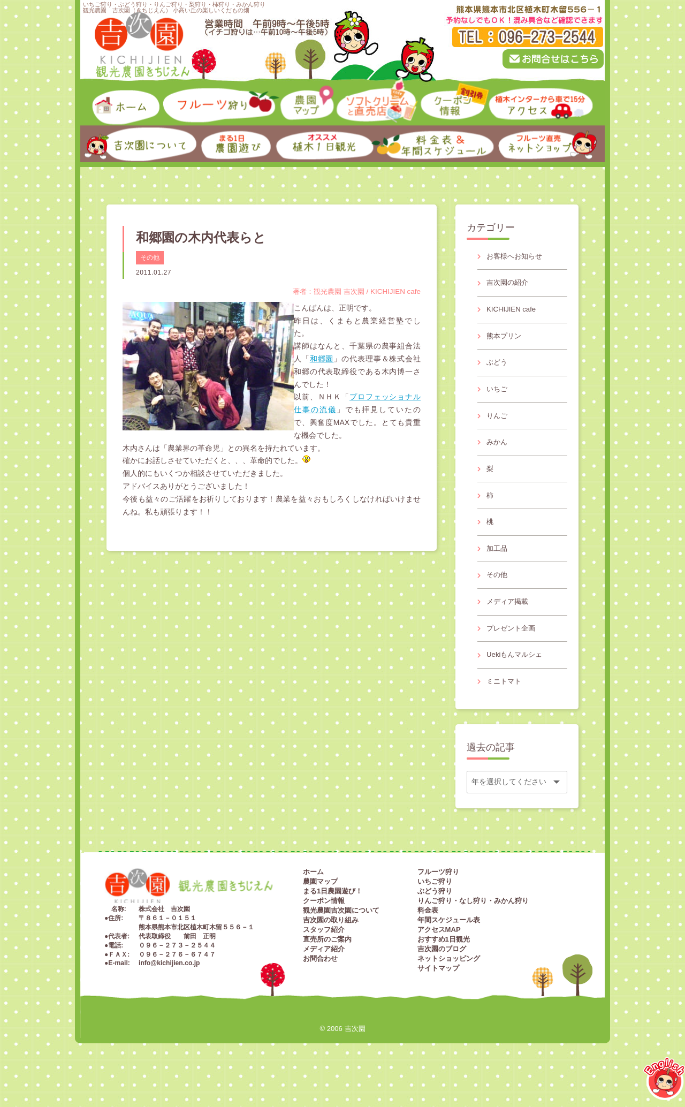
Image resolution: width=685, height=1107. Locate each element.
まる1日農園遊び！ (332, 920)
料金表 (427, 939)
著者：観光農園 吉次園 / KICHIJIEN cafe (353, 291)
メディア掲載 (509, 624)
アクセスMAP (439, 958)
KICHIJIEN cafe (513, 313)
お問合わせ (320, 987)
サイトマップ (438, 997)
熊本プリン (505, 341)
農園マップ (320, 910)
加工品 (498, 567)
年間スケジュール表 (448, 949)
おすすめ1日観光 (443, 968)
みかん (498, 454)
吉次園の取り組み (331, 949)
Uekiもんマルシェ (517, 681)
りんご (498, 426)
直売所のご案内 (327, 968)
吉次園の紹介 (509, 284)
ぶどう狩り (434, 920)
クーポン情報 (324, 930)
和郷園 (322, 358)
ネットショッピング (448, 987)
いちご (498, 398)
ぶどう (498, 370)
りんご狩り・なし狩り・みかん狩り (473, 930)
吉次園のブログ (441, 978)
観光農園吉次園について (341, 939)
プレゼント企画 (513, 652)
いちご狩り (434, 910)
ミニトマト (505, 708)
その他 (149, 257)
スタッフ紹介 (324, 958)
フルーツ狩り (438, 901)
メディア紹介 (324, 978)
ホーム (313, 901)
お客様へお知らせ (517, 257)
